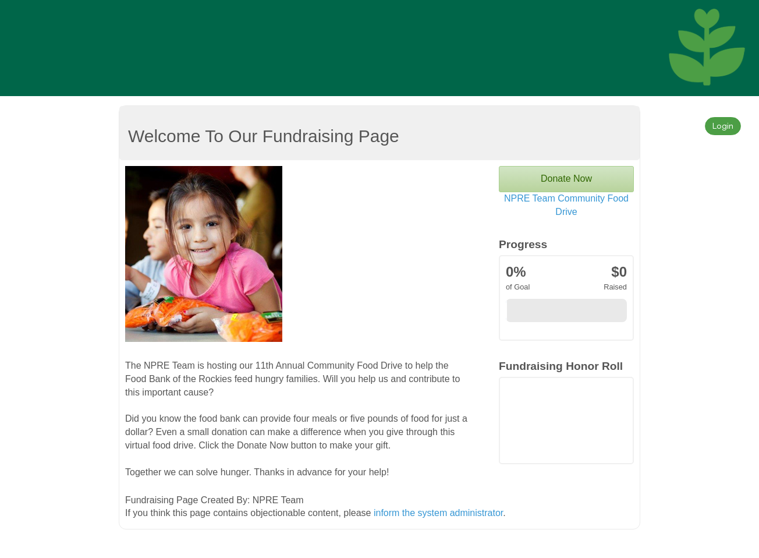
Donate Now (566, 178)
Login (722, 125)
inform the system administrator (438, 513)
